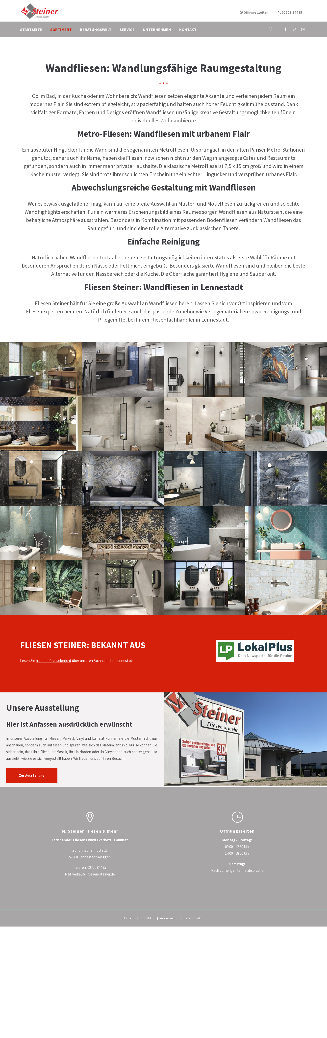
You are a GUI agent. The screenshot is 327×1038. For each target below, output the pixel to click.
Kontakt (146, 1005)
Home (128, 1005)
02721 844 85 (96, 954)
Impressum (169, 1005)
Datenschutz (194, 1005)
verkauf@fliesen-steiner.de (93, 960)
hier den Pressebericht (53, 747)
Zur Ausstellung (32, 862)
